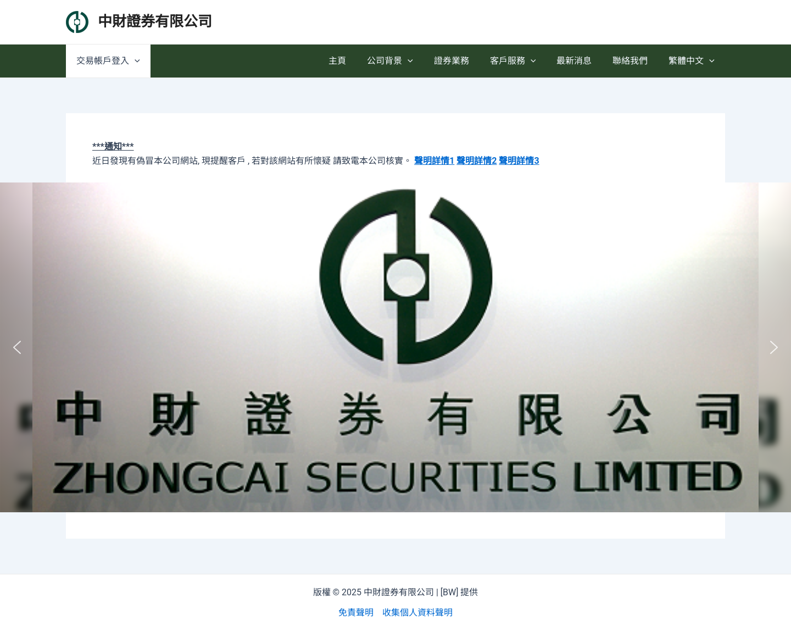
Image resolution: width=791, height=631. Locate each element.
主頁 (358, 61)
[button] (17, 347)
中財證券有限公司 (155, 21)
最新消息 (582, 61)
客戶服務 (525, 61)
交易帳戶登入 (106, 61)
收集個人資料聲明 (417, 612)
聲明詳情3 (519, 161)
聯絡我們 (635, 61)
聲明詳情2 (476, 161)
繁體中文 (693, 61)
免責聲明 (356, 612)
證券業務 (466, 61)
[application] (132, 61)
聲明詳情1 (434, 161)
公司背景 (408, 61)
